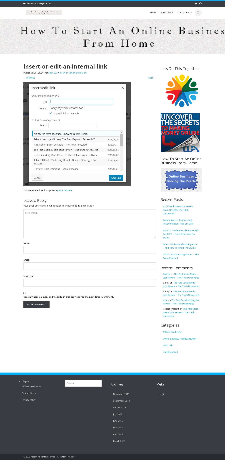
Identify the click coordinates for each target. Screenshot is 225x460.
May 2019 (117, 427)
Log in (161, 394)
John (165, 300)
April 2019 (117, 434)
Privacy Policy (27, 399)
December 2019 (120, 394)
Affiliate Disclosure (29, 386)
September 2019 (120, 400)
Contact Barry (185, 12)
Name (26, 243)
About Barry (167, 12)
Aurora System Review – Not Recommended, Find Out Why (178, 222)
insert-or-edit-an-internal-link (73, 72)
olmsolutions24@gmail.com (39, 3)
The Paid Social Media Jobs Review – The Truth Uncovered (180, 312)
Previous (29, 77)
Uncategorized (170, 351)
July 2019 (116, 414)
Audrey (166, 274)
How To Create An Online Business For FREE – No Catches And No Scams (180, 234)
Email (26, 259)
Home (153, 12)
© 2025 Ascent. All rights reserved (39, 456)
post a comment (64, 190)
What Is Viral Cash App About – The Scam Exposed (181, 256)
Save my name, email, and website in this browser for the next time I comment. (68, 296)
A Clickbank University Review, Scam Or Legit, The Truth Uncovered (178, 210)
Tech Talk (168, 345)
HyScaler (71, 456)
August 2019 (118, 407)
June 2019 (117, 420)
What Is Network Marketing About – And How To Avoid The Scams (180, 246)
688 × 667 (52, 72)
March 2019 (118, 441)
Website (28, 276)
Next (152, 77)
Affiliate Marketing (172, 331)
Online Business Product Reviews (180, 338)
